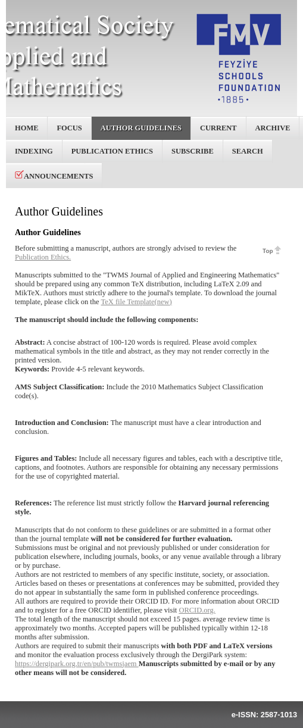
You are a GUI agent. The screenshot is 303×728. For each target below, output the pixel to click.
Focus (69, 128)
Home (26, 128)
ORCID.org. (197, 610)
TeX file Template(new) (136, 302)
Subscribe (192, 151)
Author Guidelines (141, 128)
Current (218, 128)
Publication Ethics (112, 151)
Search (247, 151)
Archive (272, 128)
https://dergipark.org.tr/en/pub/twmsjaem (77, 664)
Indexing (34, 151)
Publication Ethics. (43, 257)
